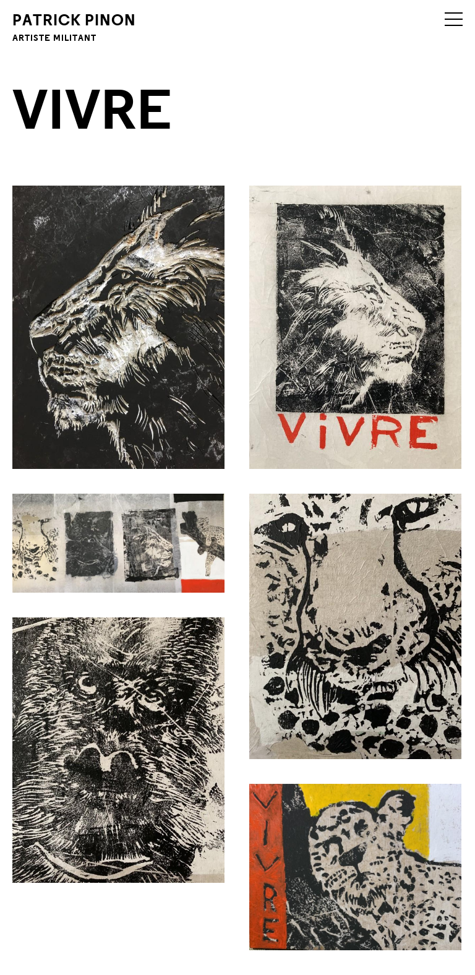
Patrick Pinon (74, 26)
